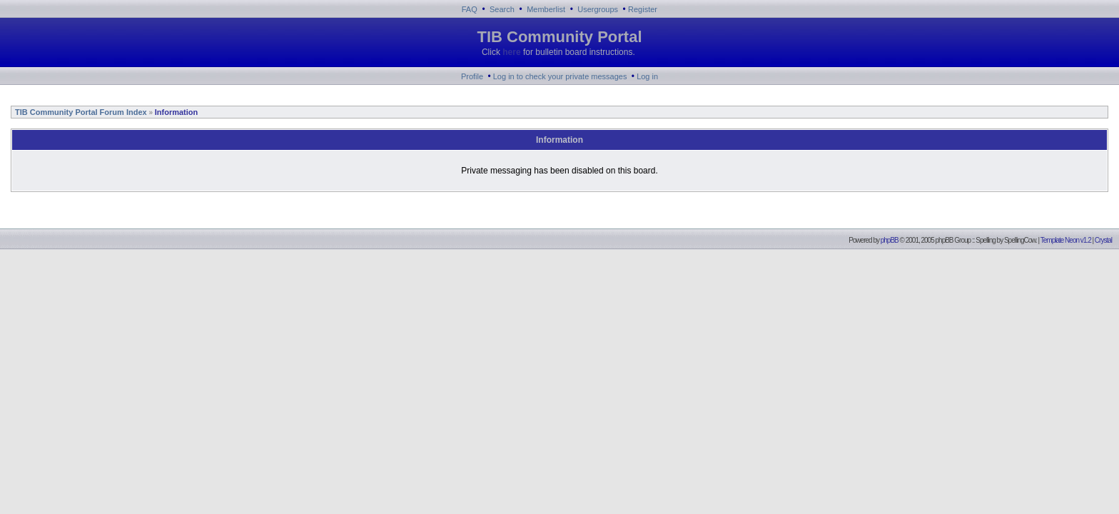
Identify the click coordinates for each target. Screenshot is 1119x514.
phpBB (889, 240)
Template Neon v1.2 (1065, 240)
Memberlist (546, 9)
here (511, 52)
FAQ (469, 9)
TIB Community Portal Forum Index (80, 112)
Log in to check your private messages (560, 76)
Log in (647, 76)
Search (502, 9)
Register (642, 9)
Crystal (1103, 240)
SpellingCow (1020, 240)
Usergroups (597, 9)
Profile (472, 76)
